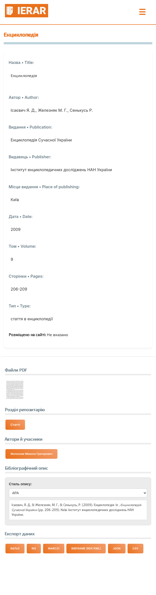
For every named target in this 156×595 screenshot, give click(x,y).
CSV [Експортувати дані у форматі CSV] (135, 548)
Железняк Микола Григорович (31, 454)
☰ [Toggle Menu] (142, 12)
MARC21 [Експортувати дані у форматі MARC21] (53, 548)
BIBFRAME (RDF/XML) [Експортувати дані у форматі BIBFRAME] (86, 548)
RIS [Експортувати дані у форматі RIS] (34, 548)
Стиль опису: (20, 484)
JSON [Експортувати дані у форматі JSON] (117, 548)
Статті (15, 425)
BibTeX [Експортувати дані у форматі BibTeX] (15, 548)
